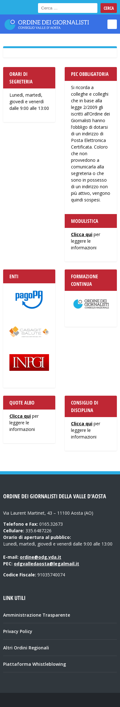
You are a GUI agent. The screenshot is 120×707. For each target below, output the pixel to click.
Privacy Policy (17, 631)
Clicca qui (81, 234)
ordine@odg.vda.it (40, 557)
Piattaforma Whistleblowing (34, 664)
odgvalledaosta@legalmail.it (46, 564)
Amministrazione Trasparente (36, 615)
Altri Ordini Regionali (26, 648)
